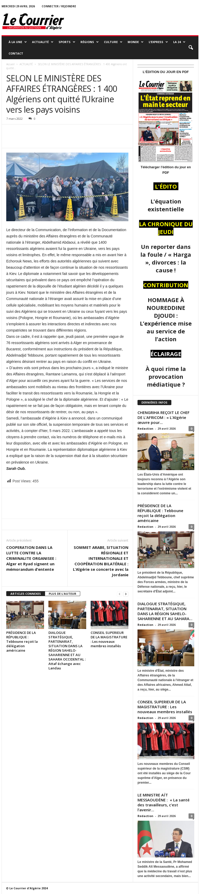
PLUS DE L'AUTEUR (62, 594)
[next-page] (125, 594)
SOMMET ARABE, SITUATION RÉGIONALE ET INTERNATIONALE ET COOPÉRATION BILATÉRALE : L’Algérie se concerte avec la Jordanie (100, 561)
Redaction (145, 428)
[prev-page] (119, 594)
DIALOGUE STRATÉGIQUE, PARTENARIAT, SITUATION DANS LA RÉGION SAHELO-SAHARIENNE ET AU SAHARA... (165, 611)
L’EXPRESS (158, 42)
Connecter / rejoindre (59, 6)
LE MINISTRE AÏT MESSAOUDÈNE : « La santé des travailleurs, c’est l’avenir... (164, 802)
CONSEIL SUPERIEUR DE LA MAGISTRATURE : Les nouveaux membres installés (109, 639)
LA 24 (179, 42)
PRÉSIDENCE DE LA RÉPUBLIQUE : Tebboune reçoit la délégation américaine (22, 641)
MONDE (135, 42)
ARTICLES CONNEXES (25, 594)
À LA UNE (18, 42)
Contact (16, 53)
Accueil (10, 64)
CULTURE (113, 42)
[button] (190, 47)
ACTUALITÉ (42, 42)
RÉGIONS (89, 42)
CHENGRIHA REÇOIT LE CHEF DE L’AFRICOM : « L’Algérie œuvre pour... (164, 417)
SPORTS (67, 42)
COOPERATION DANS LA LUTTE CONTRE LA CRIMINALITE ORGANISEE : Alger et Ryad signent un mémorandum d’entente (31, 558)
